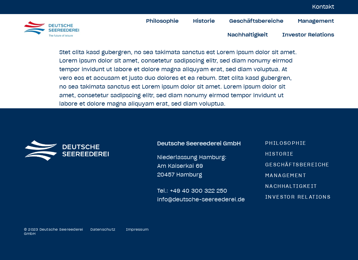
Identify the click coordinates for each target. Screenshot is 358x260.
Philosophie (162, 21)
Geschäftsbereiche (256, 21)
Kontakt (323, 6)
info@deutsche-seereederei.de (201, 199)
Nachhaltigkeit (247, 34)
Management (316, 21)
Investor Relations (308, 34)
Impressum (137, 229)
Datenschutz (102, 229)
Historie (204, 21)
